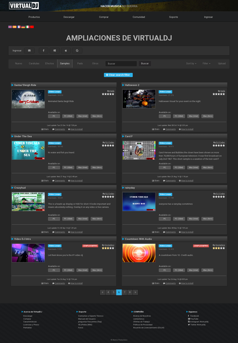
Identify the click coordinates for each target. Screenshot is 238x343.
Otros (95, 63)
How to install (76, 129)
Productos (34, 17)
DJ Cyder (109, 142)
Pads (80, 63)
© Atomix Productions (119, 340)
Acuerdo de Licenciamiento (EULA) (148, 327)
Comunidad (139, 17)
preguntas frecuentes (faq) (90, 322)
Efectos (49, 63)
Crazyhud (20, 187)
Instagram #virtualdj (198, 322)
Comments (60, 129)
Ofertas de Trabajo (141, 322)
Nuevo (18, 63)
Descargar (69, 17)
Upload (222, 63)
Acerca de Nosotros (142, 316)
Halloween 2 (132, 85)
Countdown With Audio (138, 239)
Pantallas (27, 327)
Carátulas (34, 63)
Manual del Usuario (87, 319)
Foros (80, 327)
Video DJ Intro (22, 239)
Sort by (191, 63)
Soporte (173, 17)
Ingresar (208, 17)
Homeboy (109, 245)
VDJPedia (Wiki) (85, 324)
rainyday (130, 187)
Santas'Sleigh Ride (25, 85)
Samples (65, 63)
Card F (129, 136)
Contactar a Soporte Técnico (90, 316)
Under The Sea (23, 136)
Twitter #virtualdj (196, 324)
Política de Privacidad (142, 324)
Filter (206, 63)
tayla (112, 91)
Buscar (145, 63)
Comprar (104, 17)
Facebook (193, 316)
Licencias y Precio (31, 324)
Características (30, 322)
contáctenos (138, 319)
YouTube (193, 319)
